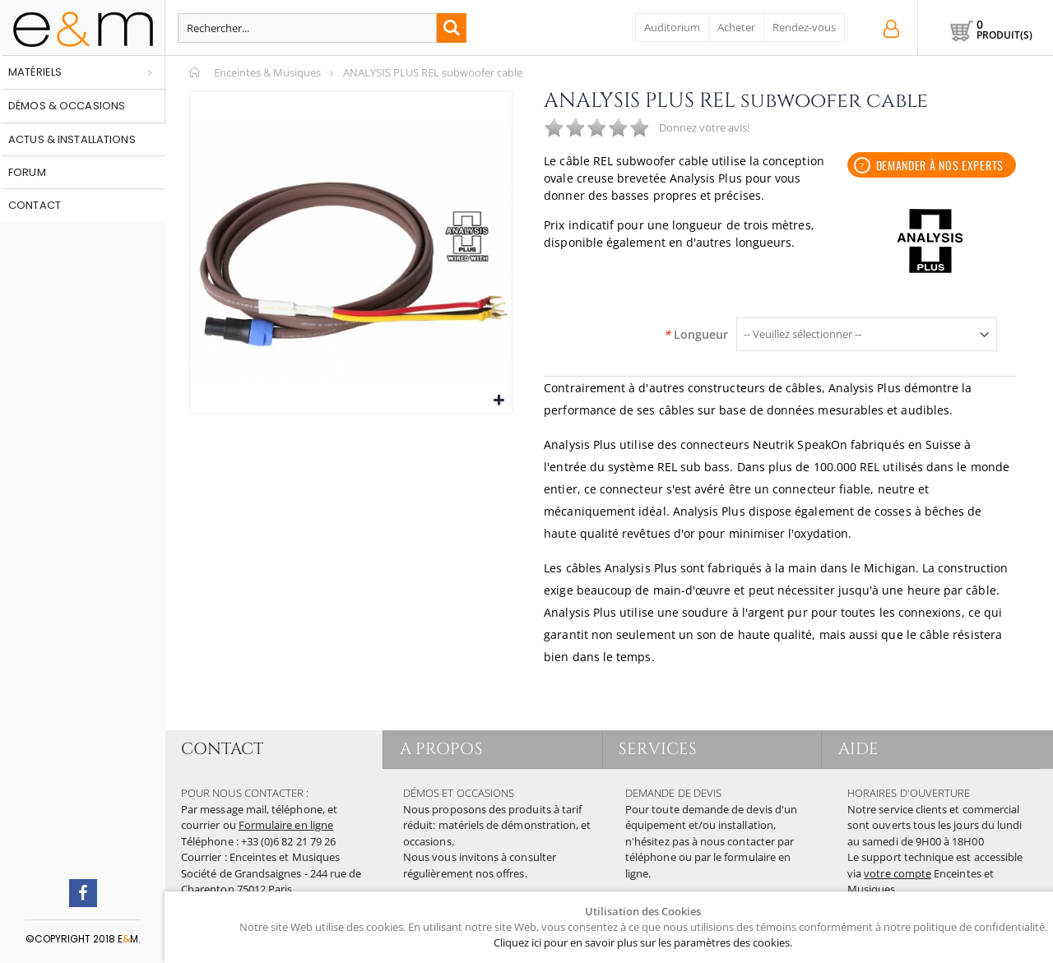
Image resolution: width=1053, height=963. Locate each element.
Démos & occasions (66, 105)
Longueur (696, 334)
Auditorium (672, 27)
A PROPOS (441, 749)
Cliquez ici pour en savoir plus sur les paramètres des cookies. (643, 942)
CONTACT (222, 749)
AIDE (858, 749)
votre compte (897, 873)
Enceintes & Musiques (267, 72)
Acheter (736, 27)
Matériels (35, 72)
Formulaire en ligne (286, 824)
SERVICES (658, 749)
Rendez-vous (804, 27)
